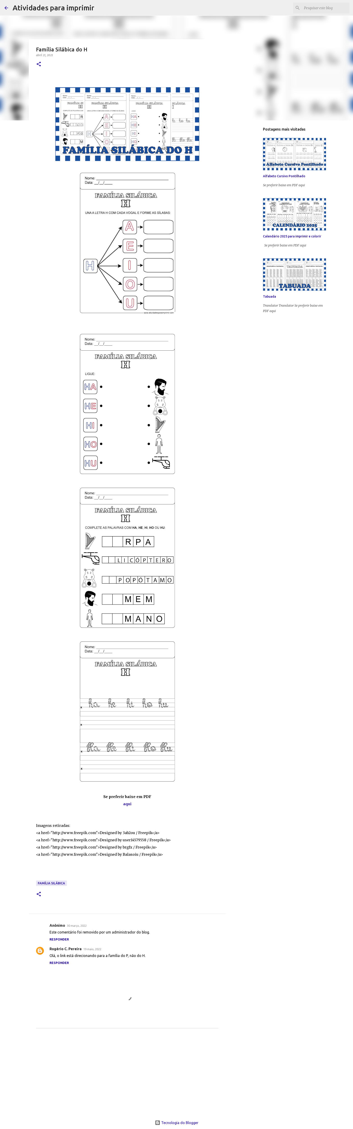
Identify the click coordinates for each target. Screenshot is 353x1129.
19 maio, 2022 (92, 949)
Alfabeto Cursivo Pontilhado (284, 176)
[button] (38, 64)
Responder (59, 939)
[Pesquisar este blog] (325, 7)
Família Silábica (51, 883)
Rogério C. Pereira (65, 949)
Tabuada (269, 296)
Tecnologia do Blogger (176, 1123)
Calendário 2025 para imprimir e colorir (292, 236)
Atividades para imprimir (53, 8)
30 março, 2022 (77, 925)
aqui (127, 804)
